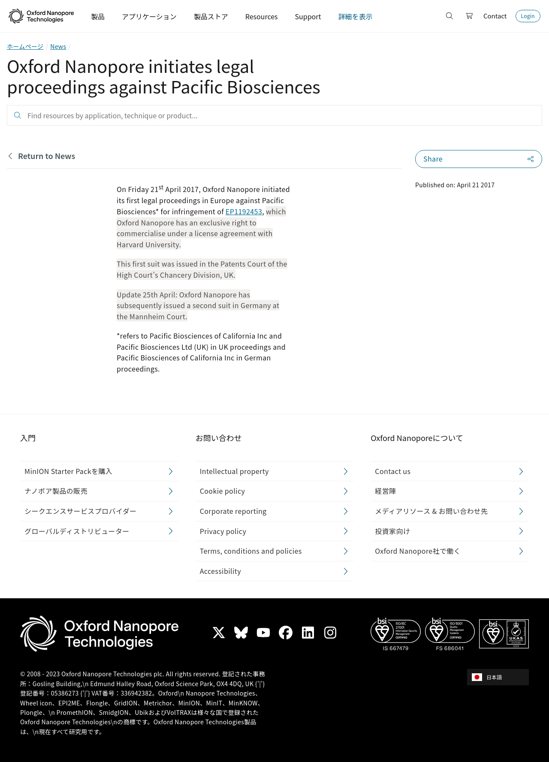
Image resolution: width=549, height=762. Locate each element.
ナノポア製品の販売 (55, 491)
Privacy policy (223, 530)
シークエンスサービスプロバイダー (80, 511)
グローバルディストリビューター (77, 530)
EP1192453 (244, 211)
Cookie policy (222, 491)
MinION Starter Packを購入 (68, 470)
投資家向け (392, 530)
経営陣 (385, 491)
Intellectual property (234, 470)
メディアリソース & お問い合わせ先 (431, 511)
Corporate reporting (233, 511)
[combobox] (500, 677)
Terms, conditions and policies (251, 551)
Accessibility (220, 570)
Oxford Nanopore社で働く (418, 551)
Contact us (392, 470)
